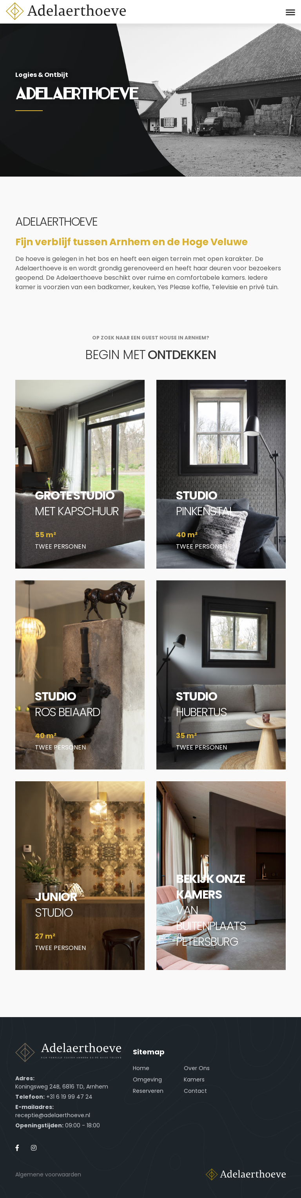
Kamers (194, 1079)
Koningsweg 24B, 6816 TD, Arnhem (61, 1086)
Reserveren (148, 1091)
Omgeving (147, 1079)
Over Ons (197, 1068)
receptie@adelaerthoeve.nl (52, 1115)
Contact (195, 1091)
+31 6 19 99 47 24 (69, 1097)
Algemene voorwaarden (48, 1174)
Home (141, 1068)
